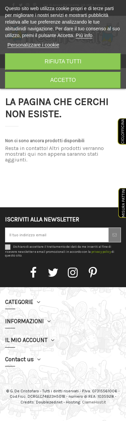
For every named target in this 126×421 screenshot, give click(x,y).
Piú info (84, 35)
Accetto (63, 80)
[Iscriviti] (115, 235)
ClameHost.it (94, 402)
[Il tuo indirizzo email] (57, 235)
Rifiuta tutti (63, 61)
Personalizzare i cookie (33, 45)
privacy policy (101, 251)
